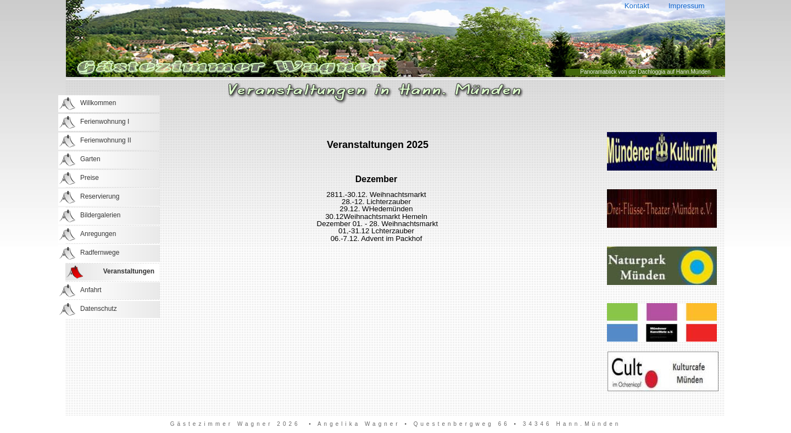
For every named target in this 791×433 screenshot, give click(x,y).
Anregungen (98, 234)
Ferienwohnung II (105, 140)
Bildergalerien (100, 215)
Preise (89, 178)
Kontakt (636, 6)
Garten (90, 159)
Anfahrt (91, 290)
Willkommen (98, 103)
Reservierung (99, 196)
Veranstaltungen (128, 271)
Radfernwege (99, 252)
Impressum (686, 6)
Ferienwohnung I (104, 121)
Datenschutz (98, 309)
